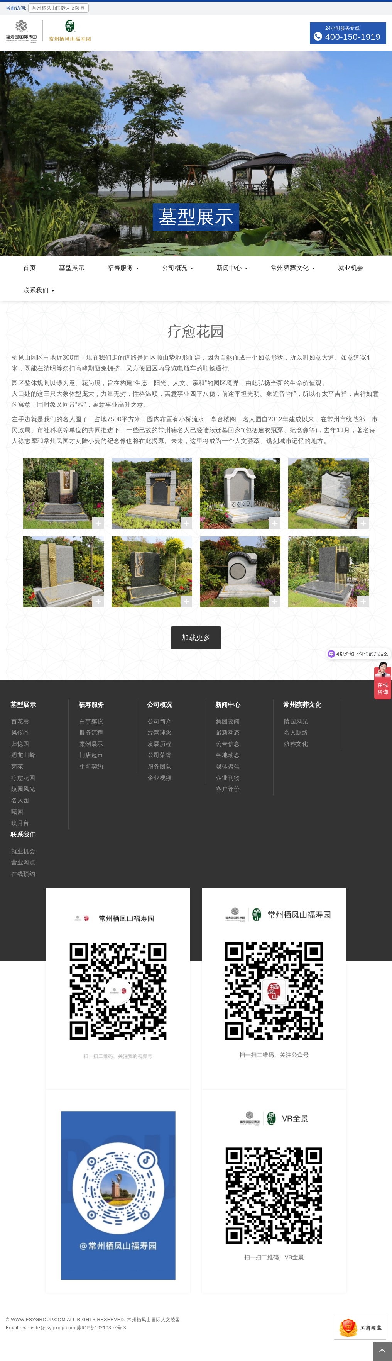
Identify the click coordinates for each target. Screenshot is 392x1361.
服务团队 (160, 766)
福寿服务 (123, 268)
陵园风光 (23, 789)
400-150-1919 (352, 37)
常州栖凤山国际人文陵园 (153, 1319)
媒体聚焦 (228, 766)
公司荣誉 (160, 755)
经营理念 (160, 732)
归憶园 (20, 743)
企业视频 (160, 777)
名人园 (20, 800)
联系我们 (38, 290)
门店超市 (91, 755)
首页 (29, 268)
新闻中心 (232, 268)
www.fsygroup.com (38, 1319)
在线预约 (23, 874)
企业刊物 (228, 777)
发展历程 (160, 743)
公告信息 (228, 743)
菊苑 (17, 766)
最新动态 (228, 732)
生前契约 (91, 766)
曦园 (17, 811)
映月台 (20, 823)
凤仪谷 (20, 732)
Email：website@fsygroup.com (40, 1327)
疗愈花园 (23, 777)
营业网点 (23, 862)
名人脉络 (296, 732)
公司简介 (160, 721)
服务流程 (91, 732)
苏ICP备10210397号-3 (101, 1327)
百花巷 (20, 721)
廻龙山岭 (23, 755)
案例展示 (91, 743)
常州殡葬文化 (293, 268)
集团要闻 (228, 721)
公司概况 (177, 268)
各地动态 (228, 755)
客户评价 (228, 789)
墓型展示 (71, 268)
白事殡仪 (91, 721)
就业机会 (350, 268)
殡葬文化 (296, 743)
